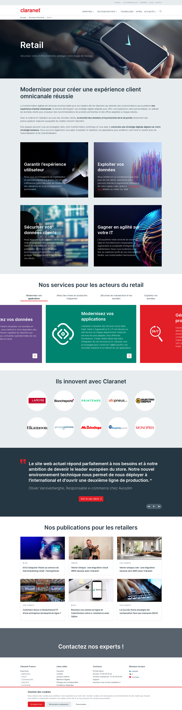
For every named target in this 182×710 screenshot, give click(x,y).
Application (26, 674)
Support (96, 679)
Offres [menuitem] (139, 12)
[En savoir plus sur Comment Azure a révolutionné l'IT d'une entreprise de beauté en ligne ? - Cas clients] (42, 600)
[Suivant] (159, 506)
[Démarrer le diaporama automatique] (154, 506)
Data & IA (25, 682)
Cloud (24, 677)
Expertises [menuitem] (88, 12)
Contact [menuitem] (158, 2)
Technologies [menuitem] (127, 12)
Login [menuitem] (151, 2)
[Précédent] (148, 506)
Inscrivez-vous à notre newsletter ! (107, 682)
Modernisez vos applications (34, 297)
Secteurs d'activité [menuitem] (107, 12)
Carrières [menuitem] (143, 2)
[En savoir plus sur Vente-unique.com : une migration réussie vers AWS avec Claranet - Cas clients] (139, 556)
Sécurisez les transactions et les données (116, 297)
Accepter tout (36, 704)
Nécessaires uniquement (58, 704)
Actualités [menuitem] (150, 12)
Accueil (23, 17)
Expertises (24, 671)
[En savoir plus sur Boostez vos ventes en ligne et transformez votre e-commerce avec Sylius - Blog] (91, 600)
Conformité (26, 685)
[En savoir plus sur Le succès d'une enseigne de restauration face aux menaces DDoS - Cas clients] (139, 600)
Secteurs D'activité (36, 17)
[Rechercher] (159, 11)
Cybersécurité (27, 679)
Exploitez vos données (150, 297)
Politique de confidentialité (67, 682)
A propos (60, 671)
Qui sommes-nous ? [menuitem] (130, 2)
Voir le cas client (91, 498)
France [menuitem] (118, 2)
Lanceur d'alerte (63, 677)
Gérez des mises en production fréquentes (72, 297)
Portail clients (98, 671)
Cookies (60, 674)
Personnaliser (81, 704)
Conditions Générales (65, 685)
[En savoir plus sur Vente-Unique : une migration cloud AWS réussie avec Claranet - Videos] (91, 556)
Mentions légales (63, 679)
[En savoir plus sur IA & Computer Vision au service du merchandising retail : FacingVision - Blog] (42, 556)
